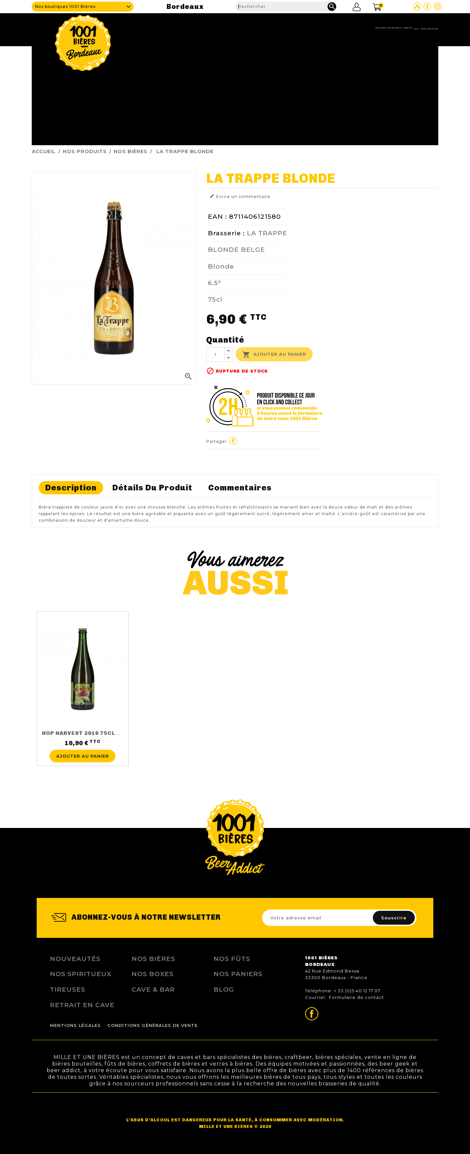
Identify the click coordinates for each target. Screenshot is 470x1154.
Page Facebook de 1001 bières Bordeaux (427, 7)
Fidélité (339, 28)
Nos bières (153, 959)
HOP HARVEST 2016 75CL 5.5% (86, 733)
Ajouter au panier (274, 355)
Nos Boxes (153, 974)
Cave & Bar (247, 28)
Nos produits (295, 28)
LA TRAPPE (267, 233)
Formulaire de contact (356, 997)
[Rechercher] (286, 7)
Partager (233, 440)
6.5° (214, 283)
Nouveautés (75, 959)
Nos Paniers (238, 974)
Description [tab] (71, 487)
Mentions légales (75, 1025)
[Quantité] (215, 354)
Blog (369, 28)
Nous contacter (412, 28)
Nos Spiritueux (80, 974)
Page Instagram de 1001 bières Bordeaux (438, 7)
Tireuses (67, 989)
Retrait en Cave (82, 1005)
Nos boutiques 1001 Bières (65, 6)
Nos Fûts (232, 959)
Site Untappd (417, 7)
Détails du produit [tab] (152, 487)
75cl (215, 299)
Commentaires (240, 487)
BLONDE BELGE (236, 249)
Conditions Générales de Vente (152, 1025)
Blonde (221, 266)
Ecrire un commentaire (240, 196)
